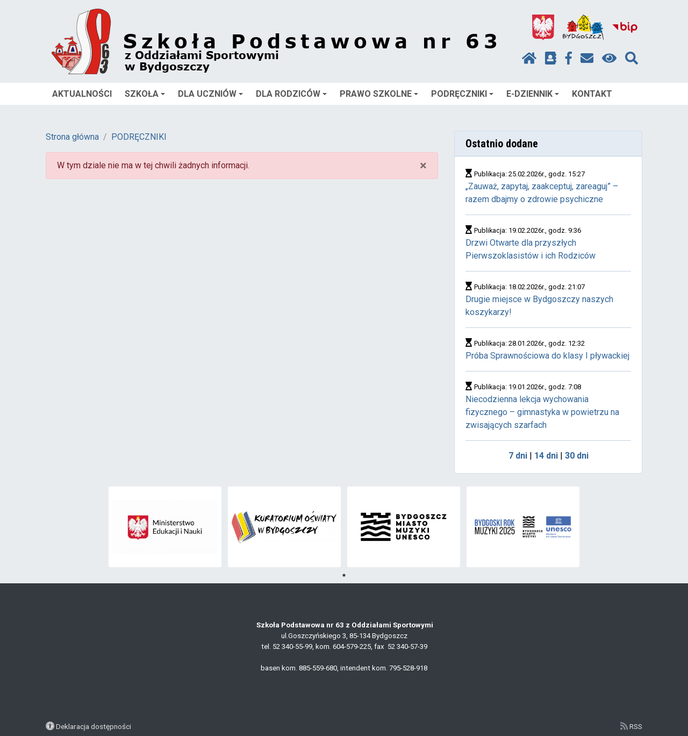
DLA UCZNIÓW (210, 94)
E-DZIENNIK (532, 94)
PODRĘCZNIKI (462, 94)
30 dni (577, 456)
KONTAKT (592, 94)
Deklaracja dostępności (93, 726)
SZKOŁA (145, 94)
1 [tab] (344, 575)
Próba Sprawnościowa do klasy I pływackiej (547, 356)
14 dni (546, 456)
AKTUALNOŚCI (82, 94)
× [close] (423, 165)
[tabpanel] (165, 527)
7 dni (517, 456)
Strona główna (72, 137)
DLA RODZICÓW (291, 94)
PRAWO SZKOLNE (379, 94)
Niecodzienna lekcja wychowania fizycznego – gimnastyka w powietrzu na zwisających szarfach (542, 412)
